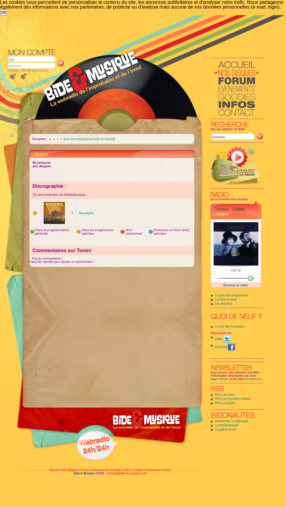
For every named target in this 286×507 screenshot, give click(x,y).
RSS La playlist (225, 403)
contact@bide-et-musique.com (127, 473)
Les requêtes (223, 303)
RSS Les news (225, 394)
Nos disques (70, 470)
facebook (225, 347)
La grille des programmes (232, 295)
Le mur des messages (229, 326)
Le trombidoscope (227, 425)
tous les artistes (75, 139)
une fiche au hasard (101, 139)
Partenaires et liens (158, 470)
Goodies (115, 470)
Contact (138, 470)
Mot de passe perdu (35, 70)
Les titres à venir (226, 299)
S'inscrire (13, 70)
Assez (222, 209)
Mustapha (86, 213)
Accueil (54, 470)
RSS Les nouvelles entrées (233, 398)
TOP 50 (236, 270)
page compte (219, 379)
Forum (84, 470)
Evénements (99, 470)
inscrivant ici (253, 379)
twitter (223, 339)
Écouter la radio (235, 285)
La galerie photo (225, 429)
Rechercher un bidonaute (231, 421)
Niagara (223, 214)
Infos (127, 470)
